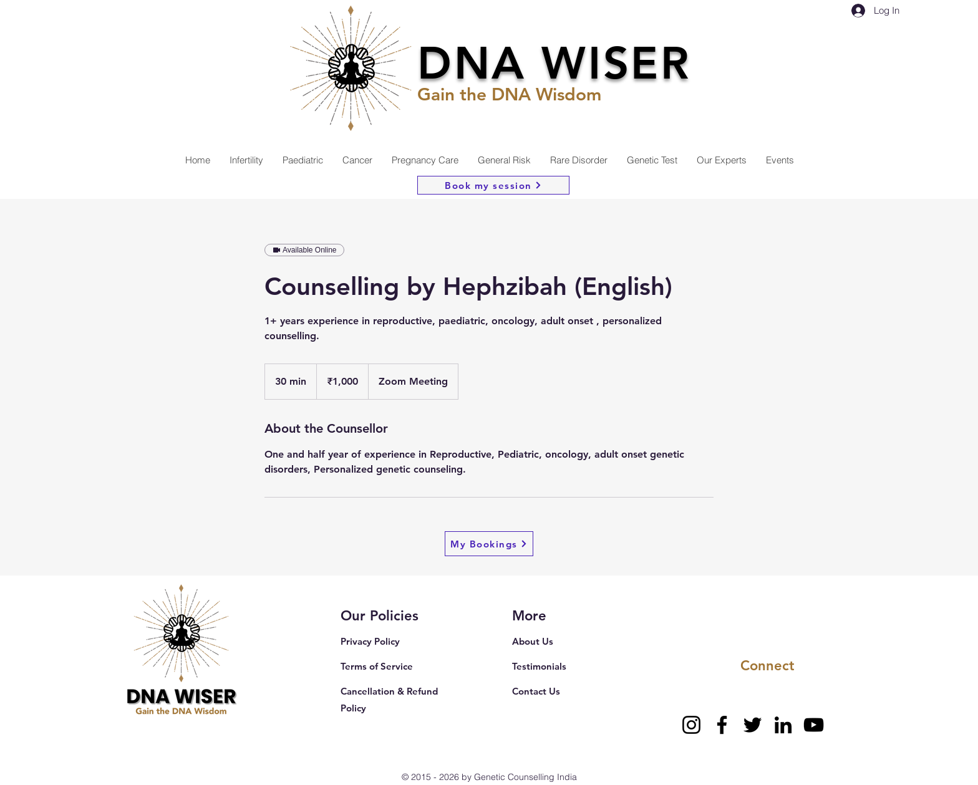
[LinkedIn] (783, 725)
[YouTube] (813, 725)
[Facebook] (722, 725)
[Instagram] (691, 725)
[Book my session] (493, 185)
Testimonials (539, 666)
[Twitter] (752, 725)
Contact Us (536, 691)
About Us (532, 641)
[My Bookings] (489, 543)
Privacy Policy (370, 641)
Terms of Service (377, 666)
